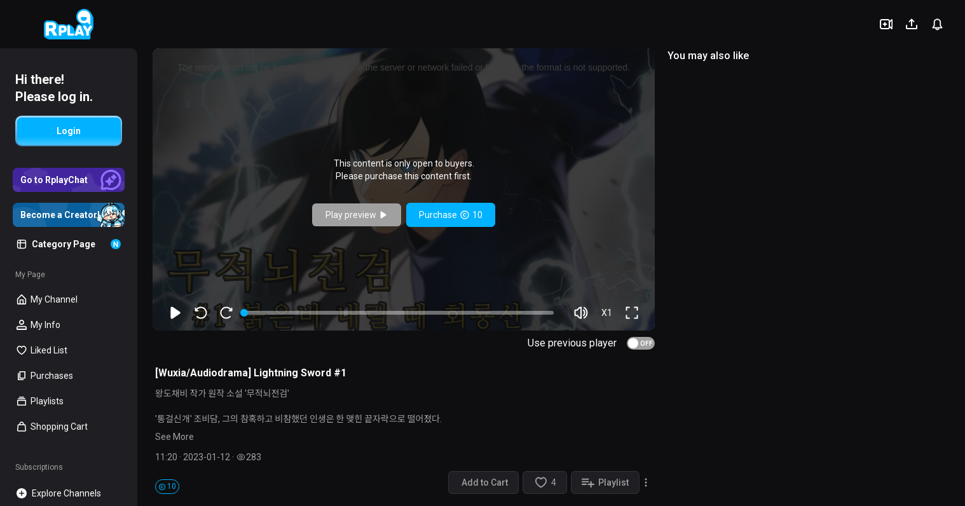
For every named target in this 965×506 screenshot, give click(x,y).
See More (174, 437)
